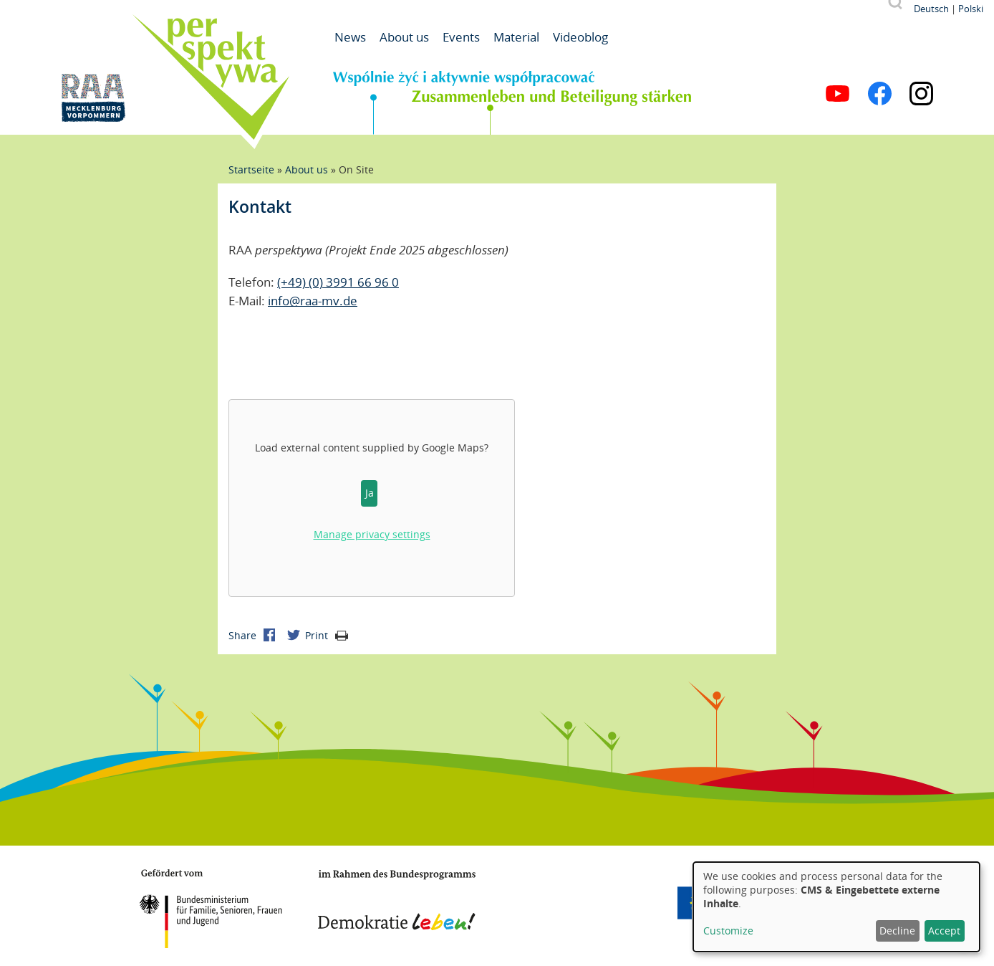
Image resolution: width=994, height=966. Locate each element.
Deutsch (931, 8)
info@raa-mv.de (312, 300)
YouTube (837, 93)
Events (461, 37)
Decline (897, 930)
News (350, 37)
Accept (944, 930)
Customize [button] (728, 930)
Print (326, 635)
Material (516, 37)
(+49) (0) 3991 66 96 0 (338, 282)
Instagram (921, 93)
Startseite (251, 169)
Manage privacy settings (372, 534)
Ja (369, 492)
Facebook (880, 93)
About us (404, 37)
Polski (970, 8)
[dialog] (836, 907)
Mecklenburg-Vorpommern (586, 903)
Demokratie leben (397, 900)
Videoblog (580, 37)
